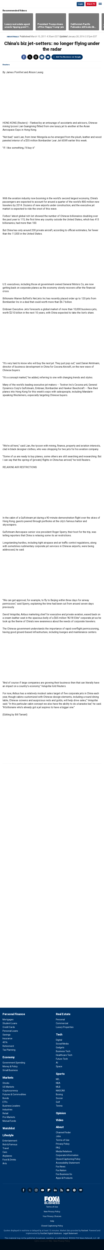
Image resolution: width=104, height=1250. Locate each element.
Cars (5, 1152)
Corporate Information (67, 1155)
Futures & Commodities (14, 1094)
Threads (35, 57)
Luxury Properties (65, 1027)
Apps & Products (64, 1178)
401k (5, 1042)
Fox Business (13, 4)
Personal (60, 1019)
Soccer (59, 1098)
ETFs (5, 1102)
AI (57, 1062)
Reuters (6, 65)
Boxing (59, 1094)
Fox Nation (61, 1170)
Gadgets (60, 1047)
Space (59, 1066)
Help (52, 1221)
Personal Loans (10, 1031)
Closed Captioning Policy (68, 1159)
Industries (7, 1109)
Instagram (36, 1190)
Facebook (23, 57)
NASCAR (60, 1090)
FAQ (58, 1147)
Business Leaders (11, 1106)
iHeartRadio (80, 1190)
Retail (5, 1113)
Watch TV (91, 4)
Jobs (58, 1136)
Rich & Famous (10, 1144)
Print (41, 57)
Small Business (10, 1070)
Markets (8, 1077)
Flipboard (48, 1190)
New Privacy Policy (52, 1212)
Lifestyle (8, 1135)
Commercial (62, 1023)
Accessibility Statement (68, 1163)
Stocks (6, 1083)
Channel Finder (63, 1132)
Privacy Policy (63, 1144)
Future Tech (62, 1059)
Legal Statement (70, 1233)
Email (47, 57)
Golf (58, 1102)
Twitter (29, 57)
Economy (9, 1057)
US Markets (8, 1087)
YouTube (42, 1190)
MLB (58, 1087)
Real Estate (63, 1014)
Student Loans (10, 1023)
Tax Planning (9, 1050)
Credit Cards (9, 1027)
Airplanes (7, 1156)
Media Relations (64, 1151)
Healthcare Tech (64, 1055)
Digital (59, 1040)
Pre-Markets (9, 1117)
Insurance (7, 1038)
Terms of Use (62, 1140)
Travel (6, 1148)
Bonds (6, 1098)
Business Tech (63, 1051)
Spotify (74, 1190)
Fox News (60, 1166)
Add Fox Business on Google (68, 57)
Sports (60, 1073)
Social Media (62, 1043)
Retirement (8, 1046)
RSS (61, 1190)
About (60, 1127)
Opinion (61, 1113)
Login (80, 4)
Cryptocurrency (10, 1090)
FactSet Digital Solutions (51, 1233)
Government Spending (14, 1062)
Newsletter (67, 1190)
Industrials (13, 37)
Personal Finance (14, 1014)
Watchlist (9, 1128)
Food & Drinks (9, 1159)
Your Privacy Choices (52, 1216)
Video (59, 1120)
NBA (58, 1083)
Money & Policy (10, 1066)
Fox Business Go (64, 1174)
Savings (6, 1034)
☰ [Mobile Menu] (100, 4)
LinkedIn (55, 1190)
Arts (5, 1163)
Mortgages (8, 1019)
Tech (59, 1034)
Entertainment (10, 1140)
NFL (58, 1079)
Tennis (59, 1106)
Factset (84, 1230)
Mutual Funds (9, 1121)
